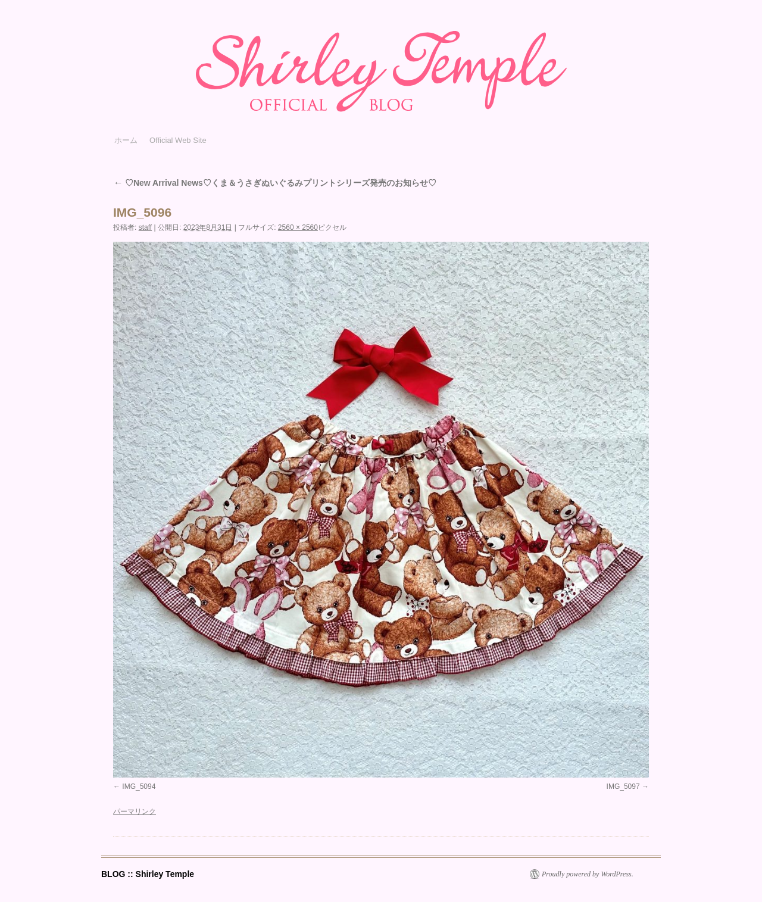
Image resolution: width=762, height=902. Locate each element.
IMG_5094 (138, 786)
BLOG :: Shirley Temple (147, 874)
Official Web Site (178, 140)
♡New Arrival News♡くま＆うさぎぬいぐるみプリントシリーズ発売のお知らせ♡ (274, 183)
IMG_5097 (623, 786)
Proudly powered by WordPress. (587, 874)
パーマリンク (134, 811)
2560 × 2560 (298, 227)
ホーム (126, 140)
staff (145, 227)
